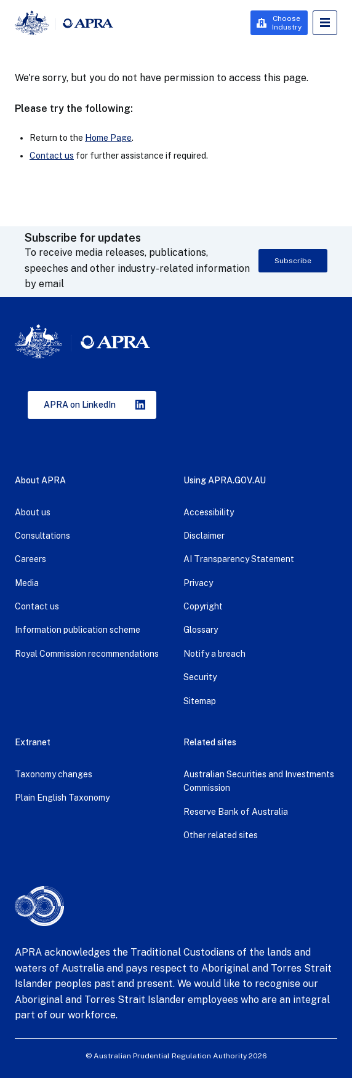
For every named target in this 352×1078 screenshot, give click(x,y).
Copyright (203, 606)
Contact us (52, 156)
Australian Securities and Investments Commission (258, 781)
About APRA (40, 480)
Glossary (200, 630)
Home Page (108, 138)
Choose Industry (287, 22)
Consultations (42, 536)
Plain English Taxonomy (62, 798)
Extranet (32, 742)
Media (27, 583)
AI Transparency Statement (238, 559)
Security (200, 677)
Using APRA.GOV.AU (224, 480)
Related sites (209, 742)
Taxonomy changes (53, 774)
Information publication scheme (77, 630)
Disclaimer (204, 536)
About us (32, 512)
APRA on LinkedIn (80, 405)
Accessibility (208, 512)
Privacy (198, 583)
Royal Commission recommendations (87, 654)
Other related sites (220, 835)
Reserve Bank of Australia (235, 812)
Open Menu (325, 22)
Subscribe (292, 260)
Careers (30, 559)
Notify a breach (214, 654)
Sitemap (199, 701)
